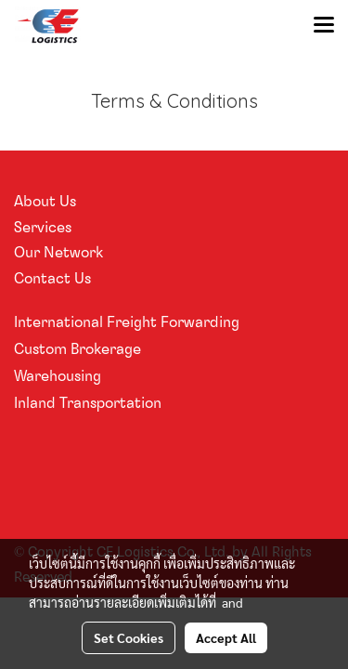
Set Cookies (128, 637)
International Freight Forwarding (126, 321)
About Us (45, 200)
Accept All (226, 637)
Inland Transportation (87, 402)
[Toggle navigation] (323, 26)
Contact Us (52, 278)
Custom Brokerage (77, 348)
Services (42, 226)
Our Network (58, 252)
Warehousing (57, 375)
